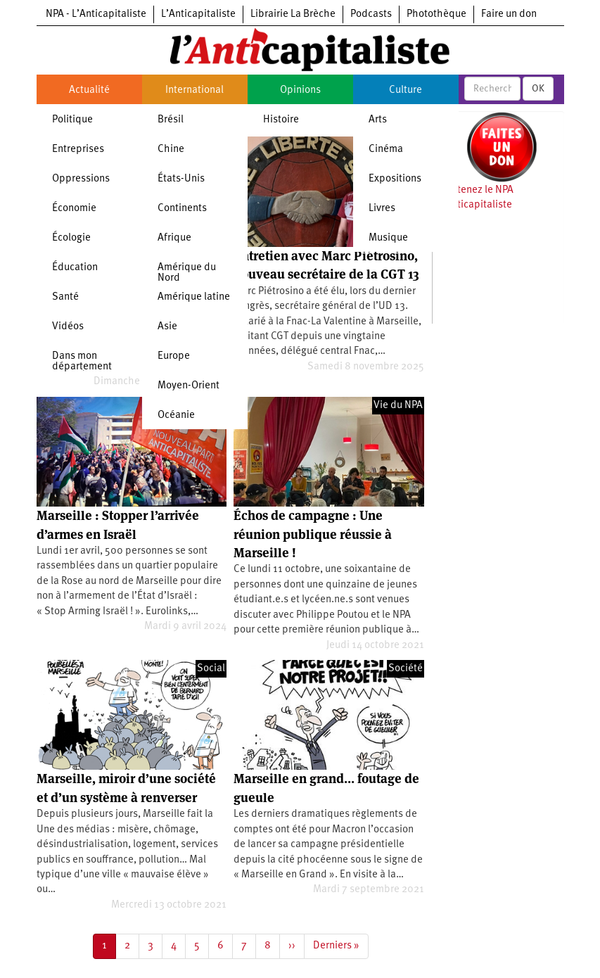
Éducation (75, 267)
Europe (174, 356)
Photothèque (436, 14)
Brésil (171, 120)
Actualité (89, 90)
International (194, 90)
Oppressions (81, 179)
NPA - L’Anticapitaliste (96, 14)
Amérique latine (194, 297)
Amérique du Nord (187, 273)
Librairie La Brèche (293, 14)
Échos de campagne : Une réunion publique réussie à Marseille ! (313, 534)
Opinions (300, 90)
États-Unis (181, 179)
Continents (182, 208)
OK (538, 89)
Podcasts (371, 14)
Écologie (71, 238)
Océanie (176, 415)
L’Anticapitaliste (198, 14)
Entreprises (78, 149)
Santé (65, 297)
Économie (74, 208)
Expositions (395, 179)
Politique (72, 120)
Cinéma (386, 149)
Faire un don (509, 14)
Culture (405, 90)
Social (211, 668)
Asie (167, 327)
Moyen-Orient (188, 386)
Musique (388, 238)
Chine (171, 149)
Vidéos (68, 327)
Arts (378, 120)
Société (405, 668)
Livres (382, 208)
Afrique (174, 238)
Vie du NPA (398, 405)
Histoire (281, 120)
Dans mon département (82, 361)
